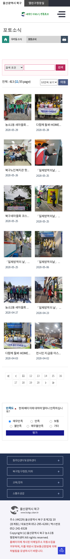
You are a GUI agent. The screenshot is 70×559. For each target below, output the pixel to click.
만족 (37, 421)
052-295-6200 (40, 524)
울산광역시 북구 (12, 3)
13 (38, 376)
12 (30, 376)
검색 (60, 67)
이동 (63, 82)
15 (53, 376)
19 (30, 382)
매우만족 (18, 421)
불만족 (18, 426)
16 (60, 376)
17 (15, 382)
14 (45, 376)
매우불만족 (37, 426)
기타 (56, 426)
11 (23, 376)
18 (23, 382)
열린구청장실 (36, 3)
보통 (56, 421)
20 (38, 382)
